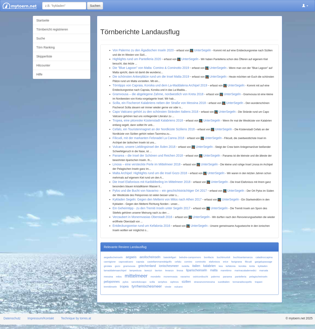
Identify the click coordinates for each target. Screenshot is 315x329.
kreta (252, 266)
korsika (242, 266)
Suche (40, 38)
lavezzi (148, 270)
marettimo (226, 270)
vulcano (178, 286)
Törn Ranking (45, 47)
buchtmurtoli (223, 257)
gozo (117, 266)
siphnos (174, 282)
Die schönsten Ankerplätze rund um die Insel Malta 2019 (151, 76)
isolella (185, 266)
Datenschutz (12, 318)
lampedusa (136, 270)
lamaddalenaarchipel (115, 270)
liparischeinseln (196, 270)
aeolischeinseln (150, 257)
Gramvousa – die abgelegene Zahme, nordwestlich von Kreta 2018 (158, 94)
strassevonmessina (204, 282)
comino (188, 261)
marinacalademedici (245, 270)
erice (225, 261)
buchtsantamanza (242, 257)
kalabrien (209, 266)
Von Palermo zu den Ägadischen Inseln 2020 (143, 50)
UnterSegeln (202, 50)
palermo (215, 276)
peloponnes (112, 281)
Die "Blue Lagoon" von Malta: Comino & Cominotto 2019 (151, 68)
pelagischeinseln (258, 276)
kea (221, 266)
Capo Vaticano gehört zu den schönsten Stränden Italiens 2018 (155, 111)
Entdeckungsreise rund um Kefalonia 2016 (141, 225)
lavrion (158, 270)
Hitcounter (43, 65)
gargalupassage (263, 261)
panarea (227, 276)
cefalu (178, 261)
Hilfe (39, 74)
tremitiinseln (110, 286)
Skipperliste (44, 56)
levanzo (169, 270)
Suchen (95, 5)
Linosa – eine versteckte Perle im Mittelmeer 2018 (146, 164)
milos (119, 276)
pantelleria (240, 276)
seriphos (162, 282)
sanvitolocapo (138, 282)
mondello (155, 276)
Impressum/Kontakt (41, 318)
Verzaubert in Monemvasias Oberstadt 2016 (142, 217)
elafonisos (214, 261)
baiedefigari (169, 257)
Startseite (42, 20)
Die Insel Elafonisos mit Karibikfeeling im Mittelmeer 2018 (152, 182)
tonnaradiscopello (242, 282)
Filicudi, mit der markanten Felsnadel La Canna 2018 (148, 138)
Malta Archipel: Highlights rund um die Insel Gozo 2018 (150, 173)
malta (213, 270)
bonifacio (209, 257)
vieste (168, 286)
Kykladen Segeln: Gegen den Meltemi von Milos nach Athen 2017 (157, 199)
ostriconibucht (200, 276)
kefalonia (231, 266)
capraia (140, 261)
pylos (125, 282)
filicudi (248, 261)
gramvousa (129, 266)
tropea (124, 286)
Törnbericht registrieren (52, 29)
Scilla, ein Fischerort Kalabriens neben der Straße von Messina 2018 (159, 103)
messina (108, 276)
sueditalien (224, 282)
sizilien (186, 281)
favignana (236, 261)
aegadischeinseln (113, 257)
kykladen (263, 266)
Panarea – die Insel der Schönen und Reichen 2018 (148, 155)
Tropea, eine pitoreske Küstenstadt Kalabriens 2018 (148, 120)
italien (196, 266)
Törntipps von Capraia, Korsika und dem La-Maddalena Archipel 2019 (160, 85)
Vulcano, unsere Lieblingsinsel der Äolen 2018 (144, 146)
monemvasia (170, 276)
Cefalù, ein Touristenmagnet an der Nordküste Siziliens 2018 (154, 129)
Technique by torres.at (76, 318)
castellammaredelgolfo (159, 261)
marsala (263, 270)
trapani (258, 282)
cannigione (110, 261)
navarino (185, 276)
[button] (305, 5)
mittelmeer (136, 276)
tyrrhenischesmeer (147, 286)
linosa (180, 270)
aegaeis (131, 257)
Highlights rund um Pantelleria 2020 (137, 59)
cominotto (200, 261)
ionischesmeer (169, 266)
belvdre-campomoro (190, 257)
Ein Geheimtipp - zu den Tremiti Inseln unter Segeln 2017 (152, 208)
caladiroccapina (264, 257)
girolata (108, 266)
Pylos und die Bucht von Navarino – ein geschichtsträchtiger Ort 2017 (160, 190)
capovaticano (126, 261)
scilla (152, 282)
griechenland (147, 266)
